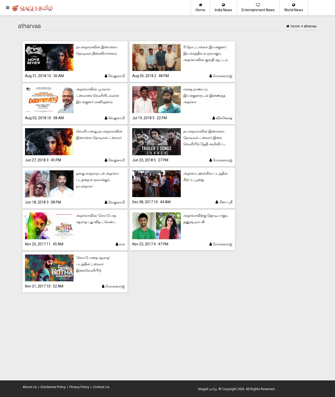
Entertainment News (258, 7)
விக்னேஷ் (222, 118)
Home (200, 7)
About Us (30, 387)
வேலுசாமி (115, 76)
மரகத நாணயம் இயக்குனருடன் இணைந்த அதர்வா (204, 95)
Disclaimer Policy (53, 387)
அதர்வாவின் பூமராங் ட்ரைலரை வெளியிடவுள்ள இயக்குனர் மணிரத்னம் (97, 95)
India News (223, 7)
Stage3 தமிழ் (207, 389)
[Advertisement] (167, 337)
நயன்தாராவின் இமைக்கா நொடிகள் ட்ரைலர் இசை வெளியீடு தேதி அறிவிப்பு (204, 137)
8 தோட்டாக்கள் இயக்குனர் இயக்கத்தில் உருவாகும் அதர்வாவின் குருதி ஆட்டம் (205, 53)
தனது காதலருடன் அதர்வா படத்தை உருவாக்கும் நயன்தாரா (97, 179)
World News (293, 7)
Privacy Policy (79, 387)
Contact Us (101, 387)
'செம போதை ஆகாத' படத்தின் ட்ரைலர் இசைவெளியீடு (93, 264)
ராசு (120, 244)
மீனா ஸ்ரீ (224, 202)
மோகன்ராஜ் (220, 76)
